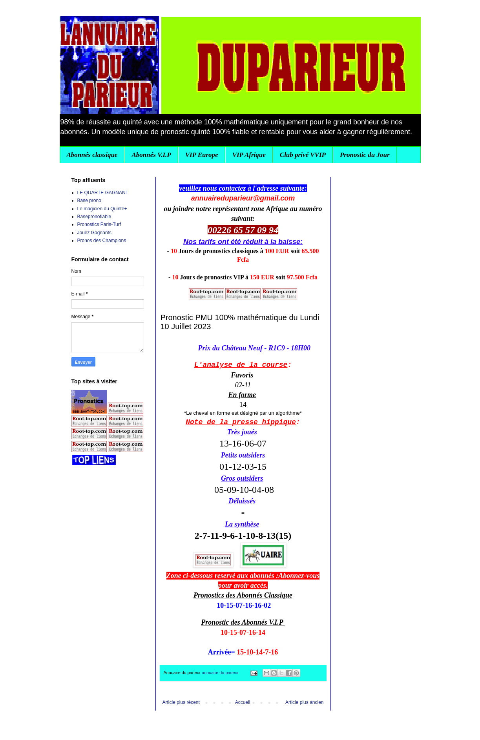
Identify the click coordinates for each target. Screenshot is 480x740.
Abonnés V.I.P (151, 155)
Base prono (89, 200)
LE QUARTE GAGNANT (102, 192)
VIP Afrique (249, 155)
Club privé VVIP (303, 155)
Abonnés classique (92, 155)
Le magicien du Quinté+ (102, 208)
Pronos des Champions (101, 240)
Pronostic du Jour (365, 155)
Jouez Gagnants (94, 232)
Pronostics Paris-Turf (99, 224)
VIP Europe (201, 155)
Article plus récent (181, 702)
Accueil (242, 702)
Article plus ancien (304, 702)
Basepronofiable (94, 216)
